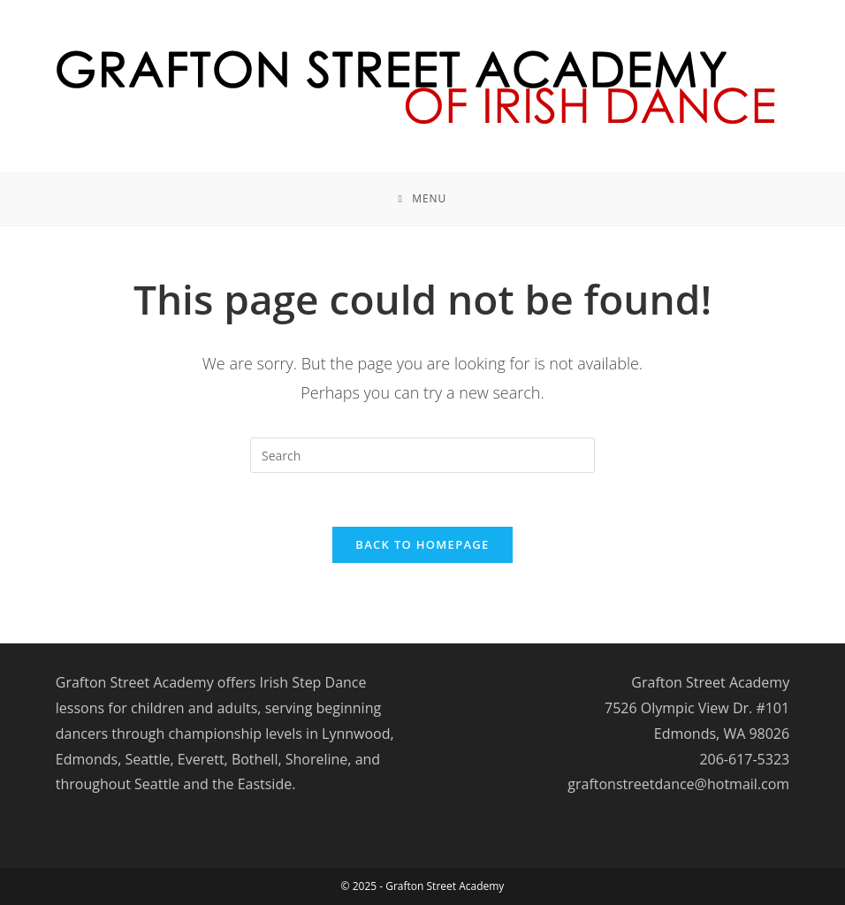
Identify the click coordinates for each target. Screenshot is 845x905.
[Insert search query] (422, 455)
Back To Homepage (422, 544)
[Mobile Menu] (423, 198)
